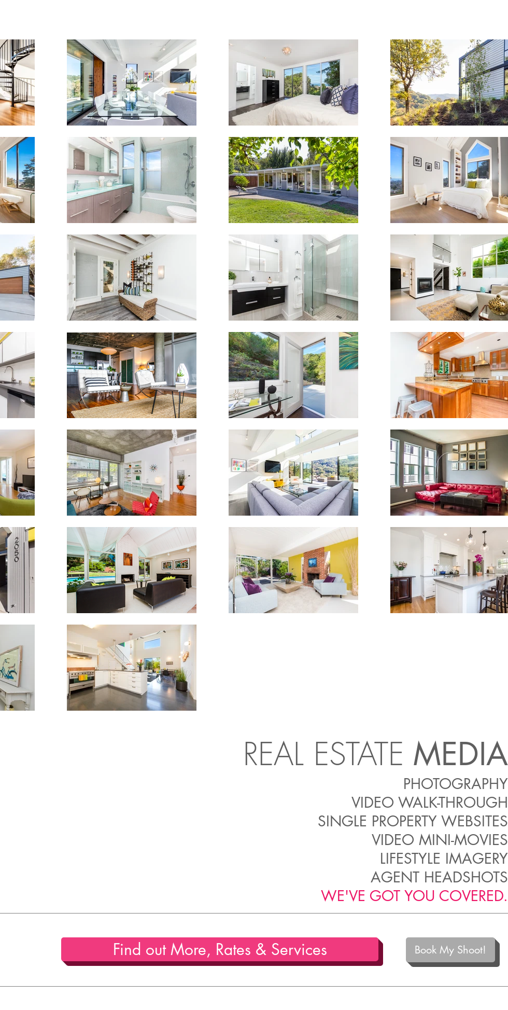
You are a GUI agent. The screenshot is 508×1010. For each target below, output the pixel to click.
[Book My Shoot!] (450, 949)
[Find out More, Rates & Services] (219, 949)
